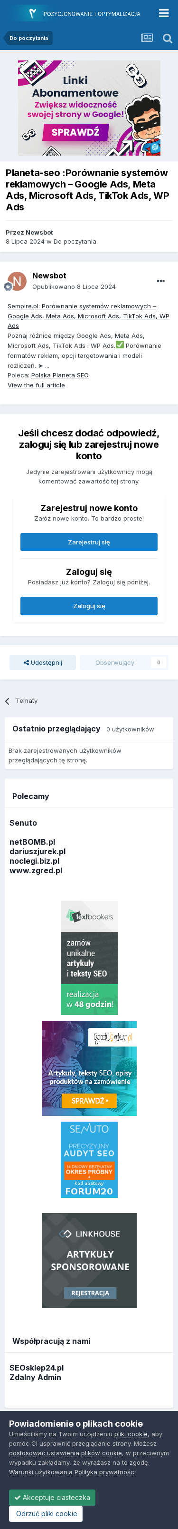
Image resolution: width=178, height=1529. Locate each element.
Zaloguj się (89, 606)
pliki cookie (131, 1434)
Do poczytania (75, 241)
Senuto (23, 823)
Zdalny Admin (35, 1377)
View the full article (36, 385)
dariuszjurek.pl (37, 851)
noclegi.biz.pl (34, 861)
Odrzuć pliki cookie (45, 1513)
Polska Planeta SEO (60, 375)
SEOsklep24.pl (36, 1367)
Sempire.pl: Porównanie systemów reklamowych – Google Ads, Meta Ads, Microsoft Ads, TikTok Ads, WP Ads (88, 316)
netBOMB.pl (32, 842)
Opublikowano (74, 286)
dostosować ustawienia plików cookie (65, 1453)
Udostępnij (43, 662)
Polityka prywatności (105, 1472)
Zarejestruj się (89, 542)
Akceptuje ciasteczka (52, 1497)
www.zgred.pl (35, 870)
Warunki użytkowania (41, 1472)
